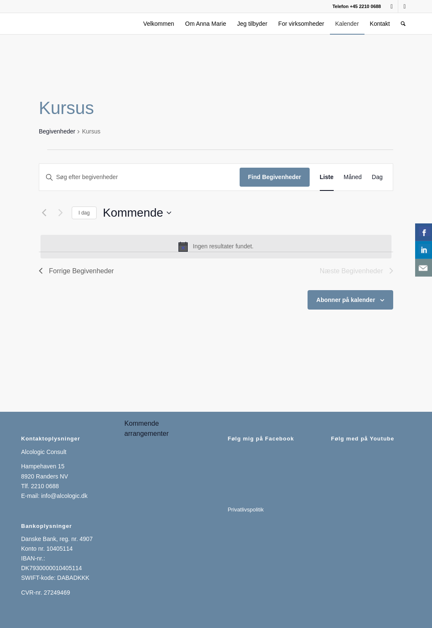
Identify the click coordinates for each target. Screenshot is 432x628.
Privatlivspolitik (246, 509)
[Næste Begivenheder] (60, 213)
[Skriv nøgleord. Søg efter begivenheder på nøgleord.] (139, 177)
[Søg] (403, 23)
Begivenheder (57, 131)
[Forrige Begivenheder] (44, 213)
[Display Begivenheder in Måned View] (353, 177)
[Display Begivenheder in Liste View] (327, 177)
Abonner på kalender (345, 299)
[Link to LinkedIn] (404, 6)
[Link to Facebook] (392, 6)
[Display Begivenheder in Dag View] (377, 177)
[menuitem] (159, 23)
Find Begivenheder (274, 177)
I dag (84, 213)
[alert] (216, 246)
